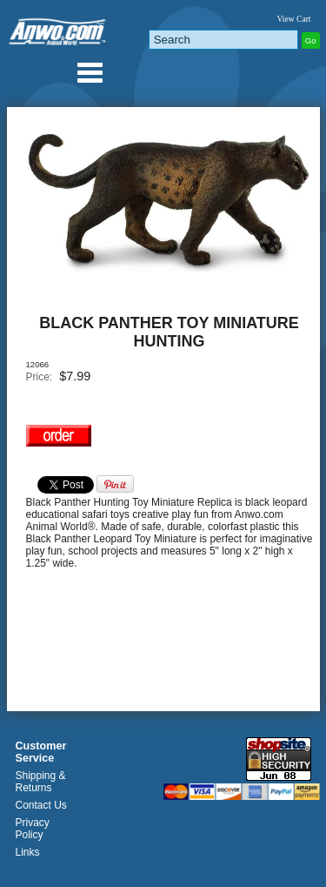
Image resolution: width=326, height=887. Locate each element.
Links (28, 852)
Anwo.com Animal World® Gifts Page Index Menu (89, 72)
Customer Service (41, 752)
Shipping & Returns (41, 781)
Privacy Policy (33, 828)
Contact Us (41, 805)
